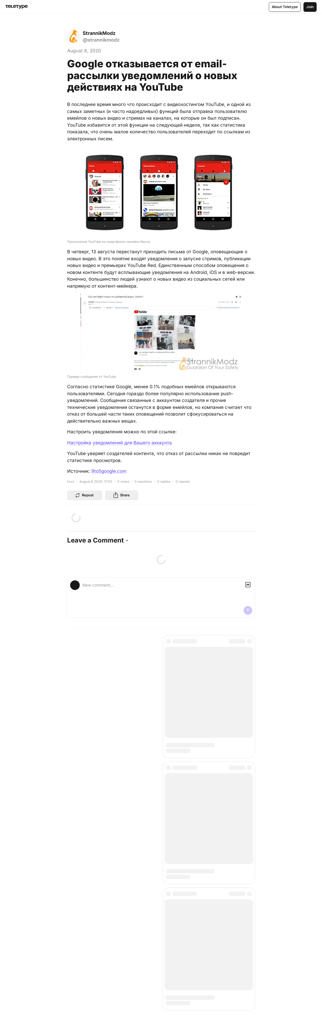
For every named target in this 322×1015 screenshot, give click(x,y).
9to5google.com (108, 471)
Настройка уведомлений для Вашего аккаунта (119, 442)
